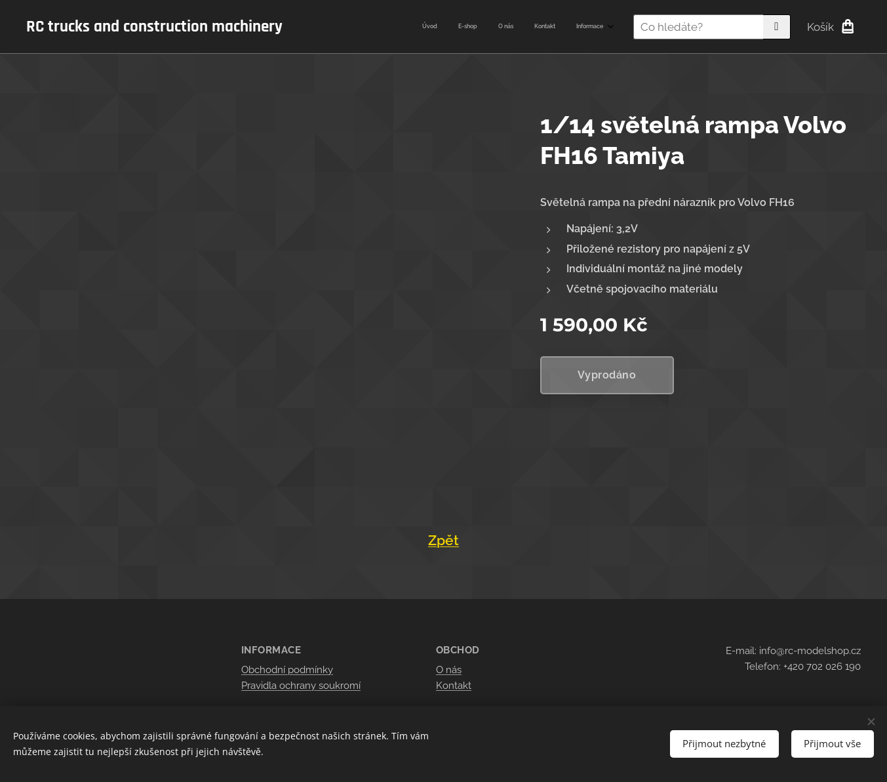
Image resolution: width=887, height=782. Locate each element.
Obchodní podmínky (287, 670)
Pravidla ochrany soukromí (301, 685)
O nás (449, 670)
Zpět (443, 540)
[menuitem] (523, 26)
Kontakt (453, 685)
